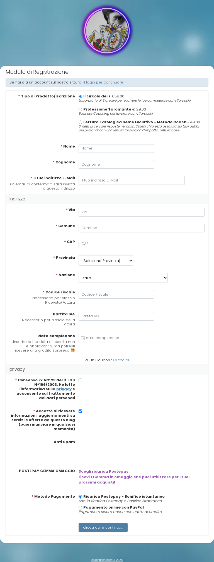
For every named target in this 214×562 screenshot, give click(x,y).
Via (70, 210)
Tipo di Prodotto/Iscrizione (46, 96)
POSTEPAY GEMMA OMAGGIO (47, 471)
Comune (65, 226)
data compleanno (56, 336)
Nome (67, 146)
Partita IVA (64, 314)
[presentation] (121, 451)
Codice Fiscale (59, 292)
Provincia (64, 258)
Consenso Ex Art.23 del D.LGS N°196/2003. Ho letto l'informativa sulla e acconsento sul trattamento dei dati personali (45, 389)
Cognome (64, 162)
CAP (69, 242)
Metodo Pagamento (53, 496)
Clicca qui (122, 360)
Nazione (65, 275)
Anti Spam (64, 442)
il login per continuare (103, 82)
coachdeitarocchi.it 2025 (107, 559)
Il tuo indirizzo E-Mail (53, 178)
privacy (64, 389)
